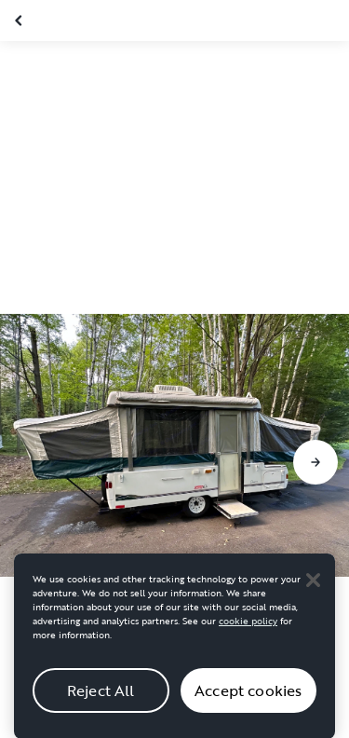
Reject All (101, 696)
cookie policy (248, 628)
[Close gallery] (20, 20)
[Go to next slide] (315, 462)
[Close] (312, 586)
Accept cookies (248, 696)
